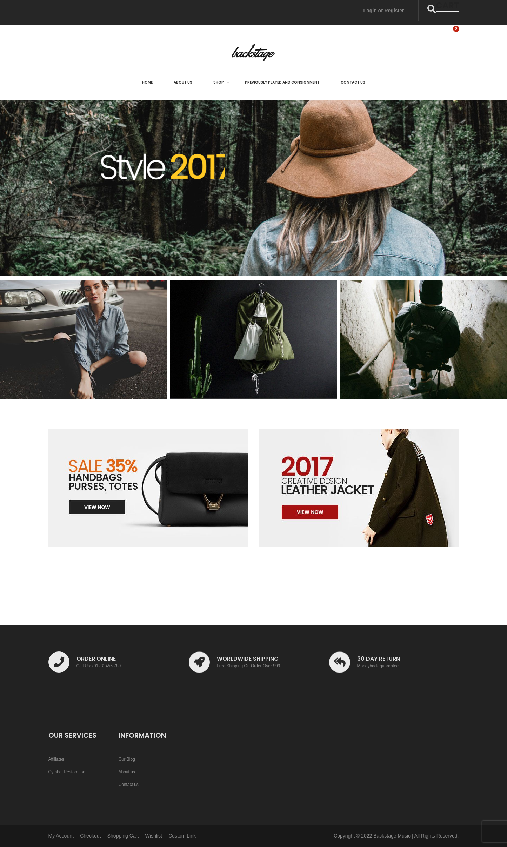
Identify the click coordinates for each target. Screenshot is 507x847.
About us (127, 771)
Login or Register (383, 10)
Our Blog (127, 759)
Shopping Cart (123, 836)
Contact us (129, 784)
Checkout (90, 836)
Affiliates (56, 759)
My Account (61, 836)
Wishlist (153, 836)
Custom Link (182, 836)
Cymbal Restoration (66, 771)
